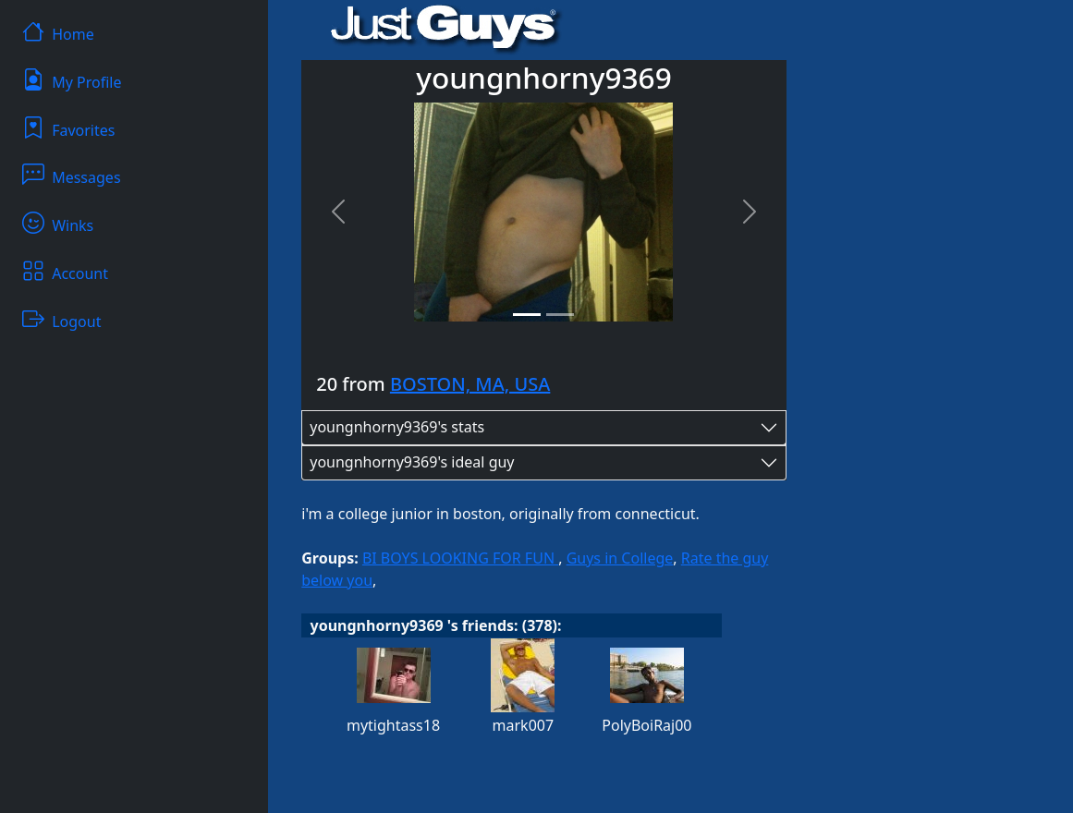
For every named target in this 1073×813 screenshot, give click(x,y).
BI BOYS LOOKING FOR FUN (460, 558)
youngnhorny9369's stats (397, 427)
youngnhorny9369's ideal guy (412, 462)
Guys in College (620, 558)
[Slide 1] (527, 314)
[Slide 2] (560, 314)
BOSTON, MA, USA (470, 383)
